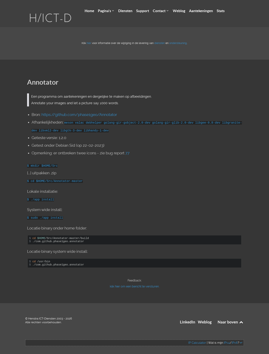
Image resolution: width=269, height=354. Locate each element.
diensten (159, 37)
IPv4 (227, 337)
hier (89, 37)
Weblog (205, 316)
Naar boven (231, 316)
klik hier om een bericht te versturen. (134, 281)
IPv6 (235, 337)
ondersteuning (178, 37)
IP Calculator (197, 337)
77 (127, 147)
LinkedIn (187, 316)
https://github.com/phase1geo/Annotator (79, 109)
